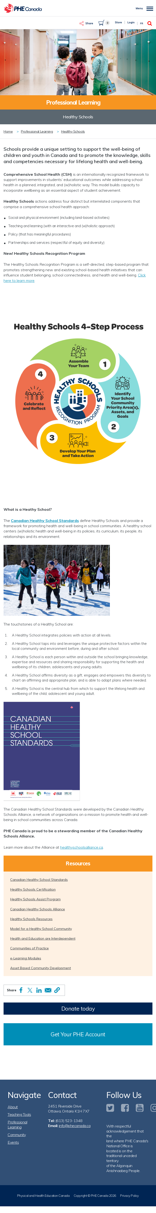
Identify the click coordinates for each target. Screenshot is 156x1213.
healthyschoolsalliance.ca (81, 847)
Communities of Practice (29, 948)
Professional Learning (37, 131)
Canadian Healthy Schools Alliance (37, 909)
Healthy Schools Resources (31, 919)
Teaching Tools (19, 1114)
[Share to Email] (48, 990)
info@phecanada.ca (75, 1125)
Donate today (78, 1008)
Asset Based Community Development (40, 968)
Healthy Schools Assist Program (35, 899)
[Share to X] (30, 990)
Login (131, 22)
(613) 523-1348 (69, 1120)
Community (17, 1134)
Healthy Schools (73, 131)
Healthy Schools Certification (33, 889)
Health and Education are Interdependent (42, 938)
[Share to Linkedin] (39, 990)
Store (118, 22)
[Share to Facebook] (21, 990)
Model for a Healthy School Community (41, 929)
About (13, 1106)
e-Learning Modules (25, 958)
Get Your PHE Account (78, 1034)
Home (8, 131)
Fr (141, 23)
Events (13, 1142)
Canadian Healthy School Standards (45, 520)
